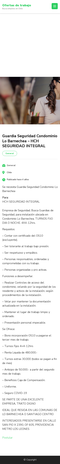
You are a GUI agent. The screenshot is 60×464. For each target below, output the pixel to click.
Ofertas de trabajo (16, 5)
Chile (9, 172)
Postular (7, 437)
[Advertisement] (30, 45)
